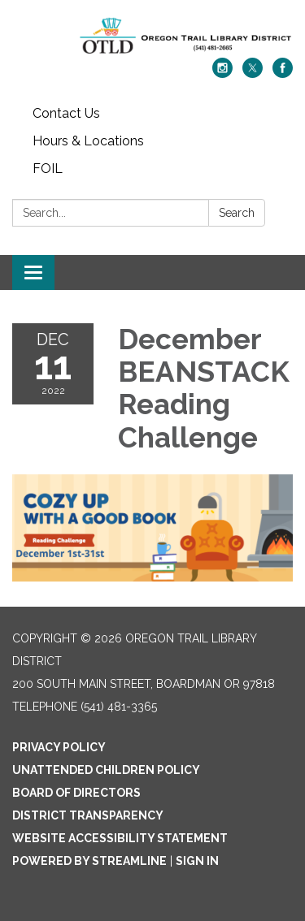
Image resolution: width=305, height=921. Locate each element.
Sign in (197, 860)
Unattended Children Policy (106, 769)
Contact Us (66, 113)
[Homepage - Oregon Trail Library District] (152, 37)
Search (237, 212)
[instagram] (222, 73)
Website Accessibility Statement (120, 838)
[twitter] (252, 73)
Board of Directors (76, 792)
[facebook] (282, 73)
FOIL (48, 168)
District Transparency (87, 815)
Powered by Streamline (89, 860)
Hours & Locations (88, 141)
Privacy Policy (59, 747)
